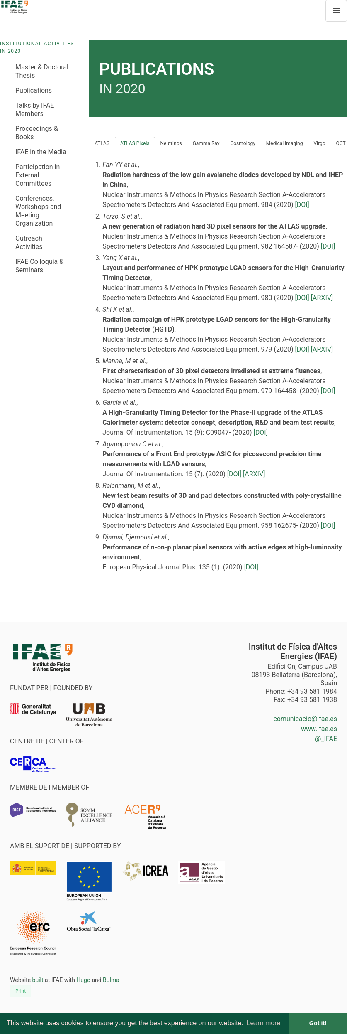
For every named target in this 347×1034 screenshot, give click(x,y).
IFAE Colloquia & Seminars (39, 266)
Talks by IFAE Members (34, 109)
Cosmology (242, 143)
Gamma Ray (206, 143)
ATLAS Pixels (135, 143)
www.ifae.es (319, 729)
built (38, 980)
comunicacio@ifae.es (305, 719)
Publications (33, 90)
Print (20, 991)
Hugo (83, 980)
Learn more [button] (264, 1023)
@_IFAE (326, 739)
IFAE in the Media (40, 152)
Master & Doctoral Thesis (41, 71)
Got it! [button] (318, 1023)
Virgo (319, 143)
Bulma (111, 980)
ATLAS (102, 143)
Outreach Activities (28, 242)
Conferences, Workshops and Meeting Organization (38, 210)
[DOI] (302, 205)
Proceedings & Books (36, 133)
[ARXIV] (322, 298)
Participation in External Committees (37, 175)
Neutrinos (171, 143)
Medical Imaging (284, 143)
